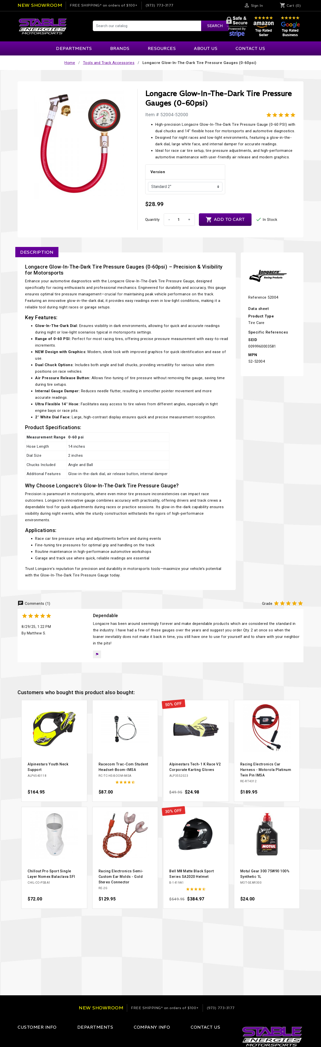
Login (22, 1037)
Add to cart (225, 219)
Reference (257, 297)
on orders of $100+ (104, 5)
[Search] (160, 26)
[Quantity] (179, 220)
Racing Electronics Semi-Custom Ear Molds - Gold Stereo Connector (121, 876)
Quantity (152, 219)
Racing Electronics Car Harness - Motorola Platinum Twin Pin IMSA (265, 769)
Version (157, 172)
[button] (97, 654)
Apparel (77, 1037)
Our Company (133, 1037)
